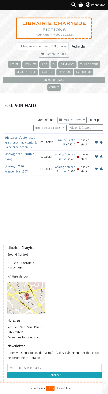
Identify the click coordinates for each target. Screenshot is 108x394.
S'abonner (54, 375)
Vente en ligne (26, 72)
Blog (44, 64)
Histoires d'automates (20, 137)
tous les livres (70, 120)
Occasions (65, 72)
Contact (54, 87)
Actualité (30, 64)
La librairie (83, 72)
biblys (50, 388)
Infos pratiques (54, 80)
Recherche (78, 46)
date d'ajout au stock (48, 128)
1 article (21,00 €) (54, 54)
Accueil (14, 64)
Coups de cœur (89, 64)
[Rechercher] (43, 46)
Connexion (95, 5)
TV (54, 64)
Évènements (67, 64)
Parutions (47, 72)
